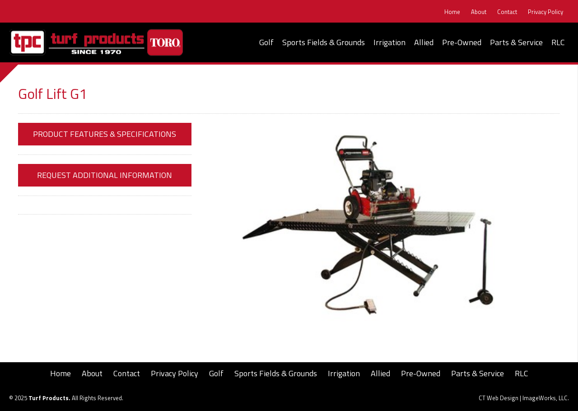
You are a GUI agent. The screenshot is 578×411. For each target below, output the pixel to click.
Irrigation (389, 42)
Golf (266, 42)
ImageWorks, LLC (545, 397)
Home (452, 12)
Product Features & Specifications (104, 134)
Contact (507, 12)
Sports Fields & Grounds (323, 42)
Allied (424, 42)
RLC (558, 42)
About (478, 12)
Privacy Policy (545, 12)
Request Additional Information (104, 175)
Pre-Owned (461, 42)
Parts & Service (516, 42)
